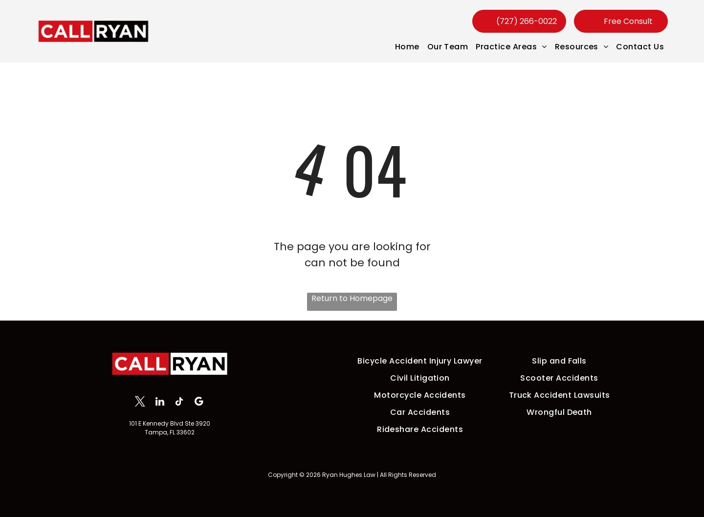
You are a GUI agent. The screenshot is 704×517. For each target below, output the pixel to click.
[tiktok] (179, 402)
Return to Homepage (352, 298)
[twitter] (140, 402)
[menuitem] (407, 47)
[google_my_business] (198, 402)
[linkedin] (159, 402)
